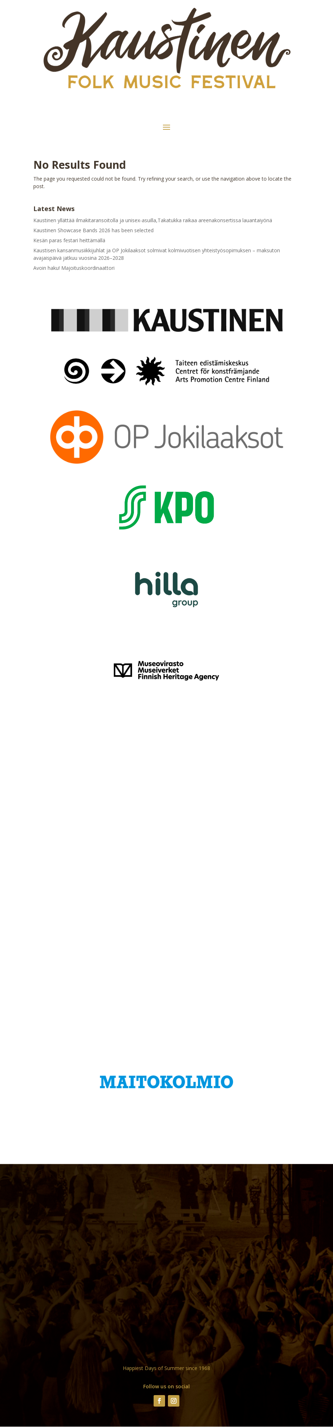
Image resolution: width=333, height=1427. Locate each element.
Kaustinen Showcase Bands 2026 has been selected (93, 230)
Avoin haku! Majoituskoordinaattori (74, 267)
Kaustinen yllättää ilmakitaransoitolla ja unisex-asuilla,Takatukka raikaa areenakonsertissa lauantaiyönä (152, 220)
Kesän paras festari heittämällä (69, 240)
